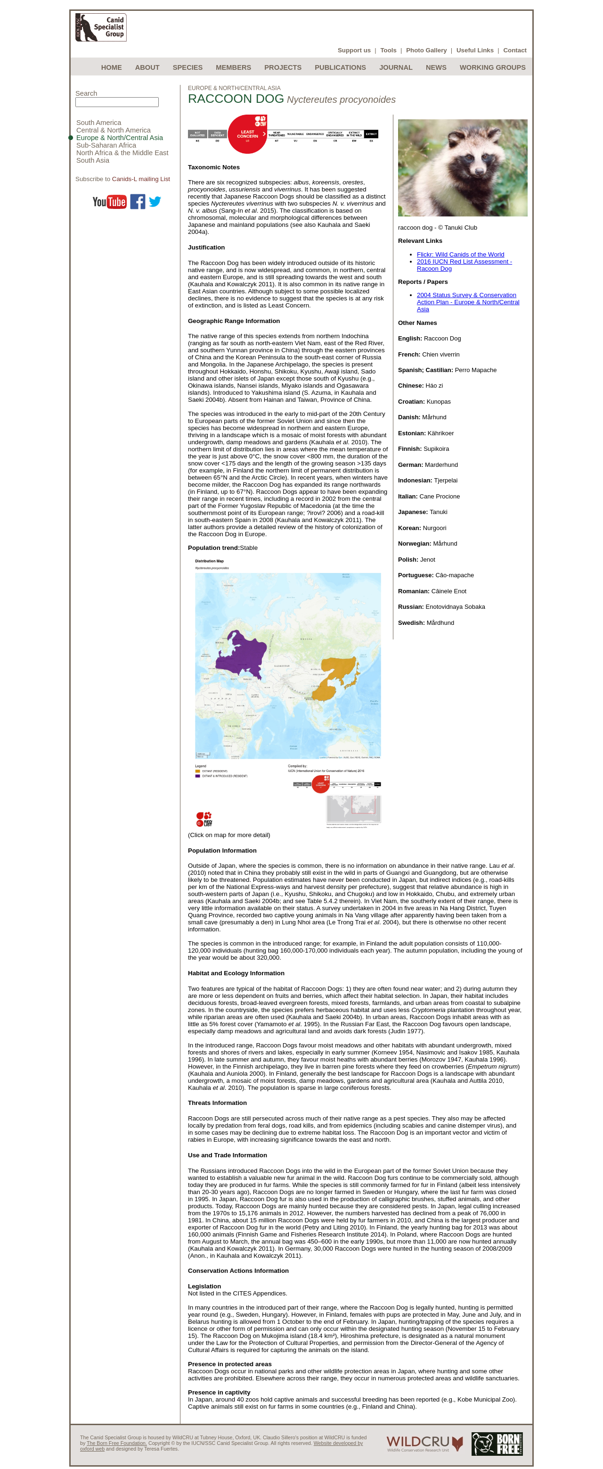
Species (188, 67)
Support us (354, 50)
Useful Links (475, 50)
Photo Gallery (426, 50)
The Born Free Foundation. (117, 1443)
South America (98, 122)
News (436, 67)
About (147, 67)
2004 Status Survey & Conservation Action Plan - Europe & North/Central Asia (468, 302)
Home (111, 67)
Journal (396, 67)
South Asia (92, 160)
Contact (515, 50)
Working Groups (493, 67)
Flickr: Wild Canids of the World (461, 254)
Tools (388, 50)
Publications (340, 67)
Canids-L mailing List (141, 179)
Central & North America (113, 130)
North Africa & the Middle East (122, 153)
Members (233, 67)
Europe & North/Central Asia (119, 137)
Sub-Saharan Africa (106, 145)
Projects (283, 67)
